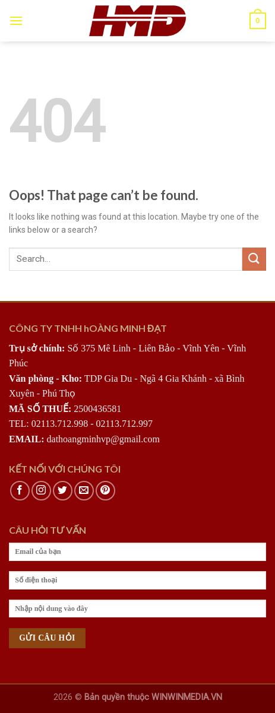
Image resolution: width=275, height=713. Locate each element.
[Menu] (16, 20)
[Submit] (254, 259)
